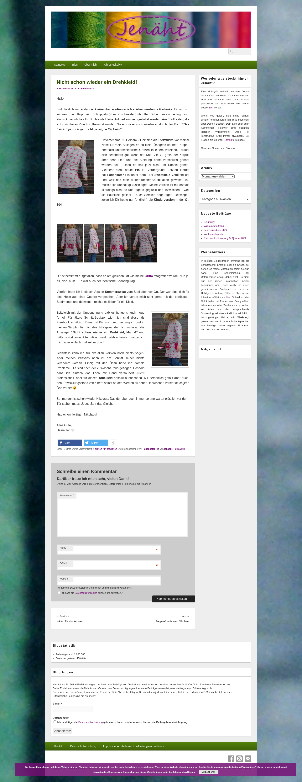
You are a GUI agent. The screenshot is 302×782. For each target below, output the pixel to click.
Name (63, 547)
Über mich (90, 64)
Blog (75, 64)
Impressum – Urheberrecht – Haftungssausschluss (133, 746)
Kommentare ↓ (86, 88)
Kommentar (67, 495)
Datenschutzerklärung (86, 593)
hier (211, 107)
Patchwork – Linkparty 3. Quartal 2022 (225, 238)
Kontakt (228, 139)
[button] (70, 443)
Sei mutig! (209, 222)
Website (64, 578)
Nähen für (100, 449)
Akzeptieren (208, 772)
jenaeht (168, 449)
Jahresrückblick (112, 64)
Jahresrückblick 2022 (215, 230)
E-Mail (63, 563)
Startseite (59, 64)
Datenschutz (61, 717)
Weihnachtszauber (214, 234)
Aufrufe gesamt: (65, 654)
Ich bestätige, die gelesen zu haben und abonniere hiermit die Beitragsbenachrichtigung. (121, 722)
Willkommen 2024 (214, 226)
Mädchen (112, 449)
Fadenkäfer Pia (151, 449)
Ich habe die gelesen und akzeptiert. (90, 592)
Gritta (149, 276)
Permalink (179, 449)
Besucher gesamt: (66, 658)
